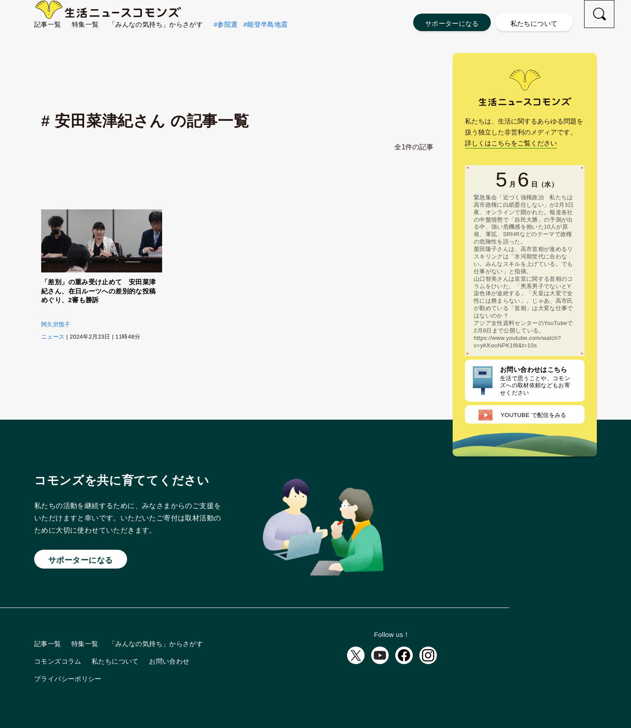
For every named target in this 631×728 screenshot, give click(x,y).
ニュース (52, 336)
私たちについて (534, 23)
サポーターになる (452, 23)
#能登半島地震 (265, 39)
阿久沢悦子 (56, 324)
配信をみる (522, 415)
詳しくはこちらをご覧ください (511, 143)
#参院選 (226, 39)
